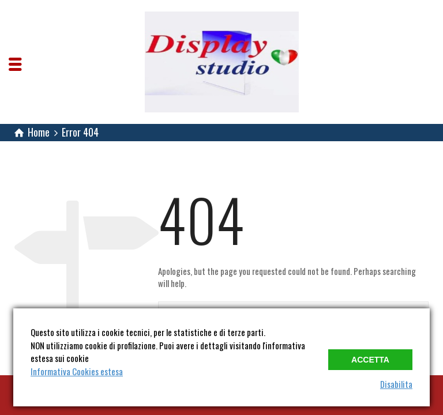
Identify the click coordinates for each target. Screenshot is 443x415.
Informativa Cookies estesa (77, 371)
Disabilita (396, 384)
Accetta (370, 359)
